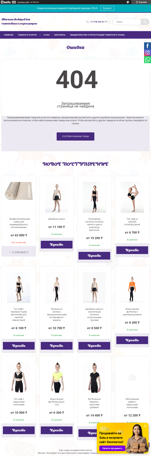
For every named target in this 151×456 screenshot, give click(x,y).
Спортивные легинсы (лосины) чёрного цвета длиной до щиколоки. (94, 224)
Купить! (107, 8)
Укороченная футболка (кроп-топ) (56, 402)
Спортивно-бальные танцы (75, 136)
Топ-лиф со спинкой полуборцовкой (132, 222)
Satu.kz (89, 450)
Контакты (59, 35)
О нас (47, 35)
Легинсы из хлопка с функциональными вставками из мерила (57, 314)
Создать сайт (23, 2)
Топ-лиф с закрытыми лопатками (19, 402)
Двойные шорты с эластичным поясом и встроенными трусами (94, 314)
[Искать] (145, 22)
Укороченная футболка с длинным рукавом (132, 312)
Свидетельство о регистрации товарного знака (97, 35)
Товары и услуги (27, 35)
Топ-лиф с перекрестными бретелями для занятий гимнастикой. (19, 314)
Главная (8, 35)
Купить (56, 244)
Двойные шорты (56, 219)
